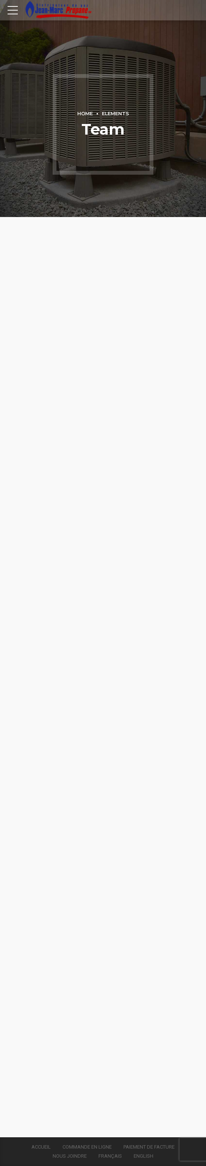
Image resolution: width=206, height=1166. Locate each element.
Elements (115, 113)
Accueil (41, 1147)
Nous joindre (70, 1156)
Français (110, 1156)
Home (85, 113)
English (143, 1156)
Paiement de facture (149, 1147)
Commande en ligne (87, 1147)
